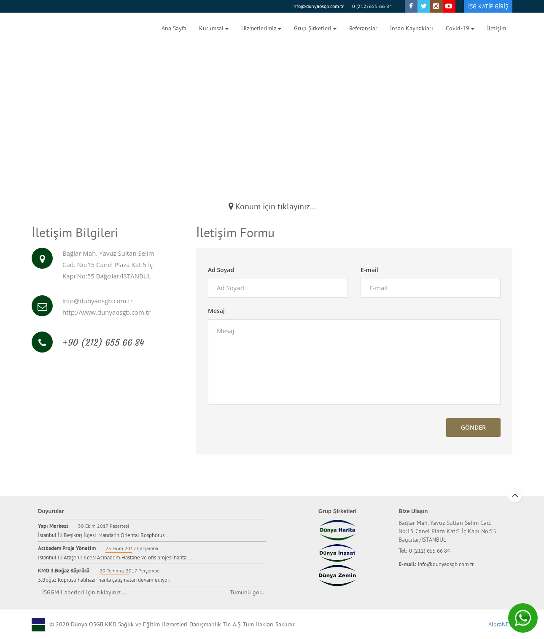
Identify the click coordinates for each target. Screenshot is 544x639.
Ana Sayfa (174, 28)
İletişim (496, 28)
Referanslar (363, 28)
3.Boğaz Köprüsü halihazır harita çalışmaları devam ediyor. (104, 580)
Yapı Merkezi (54, 525)
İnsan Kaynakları (411, 28)
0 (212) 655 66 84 (372, 6)
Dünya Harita (65, 28)
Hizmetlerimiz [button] (261, 28)
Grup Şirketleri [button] (315, 28)
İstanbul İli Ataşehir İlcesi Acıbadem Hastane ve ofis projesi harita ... (115, 557)
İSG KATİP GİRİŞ (488, 6)
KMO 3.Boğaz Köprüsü (63, 570)
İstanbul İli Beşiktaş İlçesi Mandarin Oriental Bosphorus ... (105, 535)
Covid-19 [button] (460, 28)
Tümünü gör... (248, 592)
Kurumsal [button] (214, 28)
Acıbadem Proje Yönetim (67, 548)
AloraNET (500, 624)
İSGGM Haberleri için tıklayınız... (83, 592)
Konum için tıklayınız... (272, 206)
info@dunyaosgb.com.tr (318, 6)
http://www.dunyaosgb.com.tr (106, 312)
